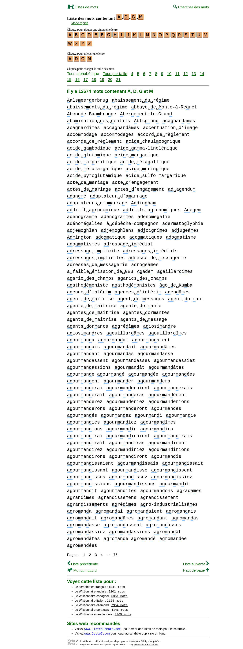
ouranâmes (158, 345)
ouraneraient (128, 386)
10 (169, 72)
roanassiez (86, 530)
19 (102, 78)
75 (116, 553)
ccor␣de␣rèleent (163, 133)
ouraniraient (128, 434)
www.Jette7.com (97, 632)
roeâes (145, 263)
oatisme (181, 236)
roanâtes (83, 537)
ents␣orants (87, 325)
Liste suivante (196, 562)
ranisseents (87, 503)
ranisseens (117, 496)
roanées (82, 544)
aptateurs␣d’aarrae (97, 201)
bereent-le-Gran (146, 112)
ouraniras (127, 441)
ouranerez (85, 400)
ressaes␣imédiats (150, 249)
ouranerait (86, 393)
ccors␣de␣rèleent (94, 140)
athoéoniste (87, 283)
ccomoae (82, 133)
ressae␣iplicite (93, 249)
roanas (185, 516)
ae (145, 270)
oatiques (145, 236)
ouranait (120, 345)
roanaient (144, 509)
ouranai (113, 338)
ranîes (80, 496)
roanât (167, 530)
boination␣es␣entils (98, 119)
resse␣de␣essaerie (157, 256)
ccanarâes (121, 126)
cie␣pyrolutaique (94, 174)
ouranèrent (167, 393)
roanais (181, 509)
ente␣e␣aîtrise (91, 304)
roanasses (163, 523)
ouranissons (134, 482)
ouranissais (137, 462)
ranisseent (159, 496)
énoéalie (153, 215)
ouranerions (168, 400)
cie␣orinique (148, 167)
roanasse (83, 523)
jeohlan (82, 229)
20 (110, 78)
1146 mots (119, 608)
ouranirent (167, 441)
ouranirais (173, 434)
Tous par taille (115, 72)
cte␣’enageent (135, 181)
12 (185, 72)
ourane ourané (96, 372)
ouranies (83, 420)
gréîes (125, 325)
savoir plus (134, 639)
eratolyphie (182, 222)
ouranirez (85, 448)
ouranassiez (174, 359)
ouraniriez (125, 448)
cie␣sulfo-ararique (156, 174)
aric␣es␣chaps (90, 277)
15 (69, 78)
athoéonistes (133, 283)
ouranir (121, 427)
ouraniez (120, 420)
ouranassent (87, 359)
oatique (110, 236)
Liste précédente (83, 562)
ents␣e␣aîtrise (91, 318)
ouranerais (173, 386)
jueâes (185, 229)
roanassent (123, 523)
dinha (143, 201)
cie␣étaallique (145, 160)
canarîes (83, 126)
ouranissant (87, 468)
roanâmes (117, 516)
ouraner (119, 379)
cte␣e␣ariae (87, 181)
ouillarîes (167, 331)
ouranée (143, 372)
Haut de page (196, 569)
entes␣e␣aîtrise (93, 311)
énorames (117, 215)
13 (194, 72)
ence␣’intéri (89, 290)
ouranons (156, 489)
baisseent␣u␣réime (141, 99)
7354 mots (119, 603)
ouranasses (131, 359)
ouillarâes (125, 331)
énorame (82, 215)
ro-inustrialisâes (169, 503)
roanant (152, 516)
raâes (189, 489)
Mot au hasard (82, 569)
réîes (124, 503)
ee (192, 208)
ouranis (166, 455)
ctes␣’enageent (139, 188)
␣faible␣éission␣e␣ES (100, 270)
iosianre (159, 325)
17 (85, 78)
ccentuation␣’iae (170, 126)
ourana (80, 338)
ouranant (83, 352)
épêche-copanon (132, 222)
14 (202, 72)
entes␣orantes (146, 311)
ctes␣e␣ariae (89, 188)
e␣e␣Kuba (176, 283)
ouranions (85, 427)
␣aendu (182, 188)
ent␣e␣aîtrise (90, 297)
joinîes (152, 229)
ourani (148, 414)
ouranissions (89, 482)
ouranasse (155, 352)
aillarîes (175, 270)
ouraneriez (125, 400)
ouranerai (85, 386)
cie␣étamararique (94, 167)
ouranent (83, 379)
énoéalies (85, 222)
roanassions (129, 530)
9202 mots (117, 590)
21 (118, 78)
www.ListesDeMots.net (102, 627)
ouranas (119, 352)
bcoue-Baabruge (91, 112)
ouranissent (171, 468)
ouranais (83, 345)
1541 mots (117, 585)
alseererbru (87, 99)
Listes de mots (83, 7)
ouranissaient (90, 462)
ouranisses (86, 475)
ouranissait (182, 462)
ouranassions (89, 366)
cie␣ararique (137, 153)
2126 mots (115, 599)
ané (76, 194)
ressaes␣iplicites (96, 256)
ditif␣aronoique (93, 208)
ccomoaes (117, 133)
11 (177, 72)
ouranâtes (166, 366)
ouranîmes (158, 420)
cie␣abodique (89, 146)
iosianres (85, 331)
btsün (146, 119)
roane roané (130, 537)
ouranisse (129, 468)
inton (79, 236)
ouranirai (85, 434)
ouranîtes (118, 489)
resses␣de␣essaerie (97, 263)
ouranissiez (171, 475)
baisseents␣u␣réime (97, 105)
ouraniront (128, 455)
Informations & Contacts (146, 643)
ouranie (181, 414)
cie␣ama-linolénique (146, 146)
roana (79, 509)
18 (94, 78)
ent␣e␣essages (141, 297)
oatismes (83, 242)
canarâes (178, 119)
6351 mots (119, 594)
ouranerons (86, 407)
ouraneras (127, 393)
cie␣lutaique (89, 153)
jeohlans (117, 229)
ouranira (156, 427)
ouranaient (151, 338)
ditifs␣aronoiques (151, 208)
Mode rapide (79, 23)
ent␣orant (186, 297)
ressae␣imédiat (128, 242)
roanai (109, 509)
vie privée (154, 639)
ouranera (153, 379)
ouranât (129, 366)
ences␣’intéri (138, 290)
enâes (177, 290)
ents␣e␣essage (143, 318)
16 (77, 78)
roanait (82, 516)
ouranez (116, 414)
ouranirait (86, 441)
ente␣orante (140, 304)
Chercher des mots (191, 7)
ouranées (178, 372)
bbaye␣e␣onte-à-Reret (164, 105)
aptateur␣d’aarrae (119, 194)
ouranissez (128, 475)
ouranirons (86, 455)
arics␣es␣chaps (142, 277)
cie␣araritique (91, 160)
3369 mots (123, 612)
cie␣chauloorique (153, 140)
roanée (173, 537)
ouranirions (168, 448)
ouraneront (128, 407)
